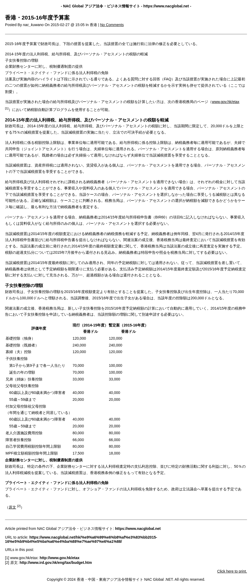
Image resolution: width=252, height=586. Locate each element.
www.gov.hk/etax (225, 102)
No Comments (111, 25)
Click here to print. (232, 571)
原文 (12, 507)
